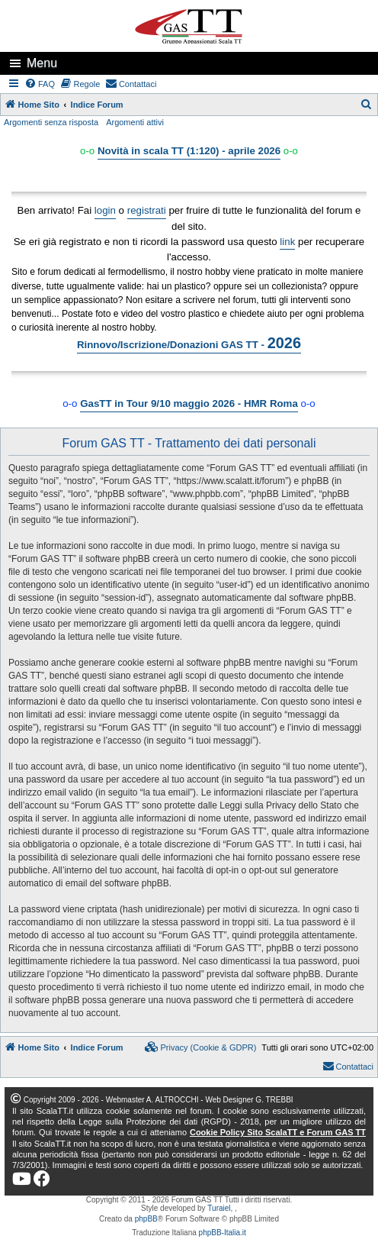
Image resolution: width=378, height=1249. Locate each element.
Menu (42, 62)
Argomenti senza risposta (51, 122)
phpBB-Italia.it (222, 1232)
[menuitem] (40, 84)
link (287, 241)
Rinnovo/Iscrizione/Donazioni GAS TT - (189, 342)
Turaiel (218, 1208)
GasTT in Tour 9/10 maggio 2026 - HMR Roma (189, 403)
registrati (146, 210)
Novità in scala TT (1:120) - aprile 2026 (189, 151)
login (105, 210)
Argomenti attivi (135, 122)
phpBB (146, 1219)
